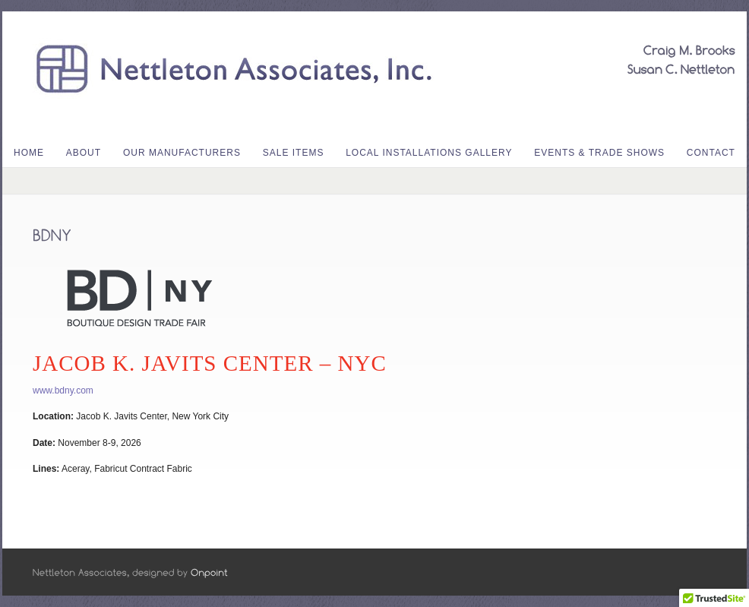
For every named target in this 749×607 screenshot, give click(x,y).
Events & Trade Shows (599, 152)
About (83, 152)
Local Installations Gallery (429, 152)
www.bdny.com (63, 390)
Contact (711, 152)
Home (29, 152)
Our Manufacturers (182, 152)
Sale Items (293, 152)
